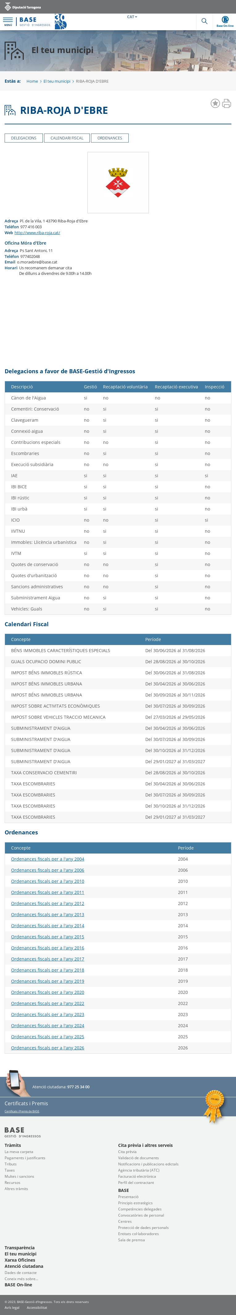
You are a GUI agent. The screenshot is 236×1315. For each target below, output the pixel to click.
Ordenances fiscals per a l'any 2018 (47, 970)
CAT (132, 16)
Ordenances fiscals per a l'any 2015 (47, 937)
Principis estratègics (135, 1202)
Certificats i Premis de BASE (22, 1111)
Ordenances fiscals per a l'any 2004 (47, 859)
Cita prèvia (127, 1151)
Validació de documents (138, 1157)
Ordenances (109, 138)
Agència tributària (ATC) (138, 1170)
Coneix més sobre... (21, 1278)
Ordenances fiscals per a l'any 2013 (47, 914)
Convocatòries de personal (141, 1215)
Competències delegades (140, 1209)
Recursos (12, 1182)
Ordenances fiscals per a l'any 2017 (47, 959)
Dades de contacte (21, 1272)
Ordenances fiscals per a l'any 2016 (47, 948)
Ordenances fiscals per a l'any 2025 (47, 1037)
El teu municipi (56, 81)
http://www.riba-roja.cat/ (37, 232)
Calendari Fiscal (67, 138)
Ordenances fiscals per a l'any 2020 (47, 992)
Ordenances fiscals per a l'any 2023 (47, 1014)
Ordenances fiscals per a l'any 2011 (47, 892)
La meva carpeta (19, 1151)
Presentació (128, 1196)
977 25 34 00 (78, 1087)
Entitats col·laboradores (138, 1233)
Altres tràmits (16, 1188)
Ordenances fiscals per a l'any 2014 (47, 925)
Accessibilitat (37, 1307)
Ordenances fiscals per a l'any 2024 (47, 1025)
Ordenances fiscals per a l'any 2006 (47, 870)
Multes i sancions (19, 1176)
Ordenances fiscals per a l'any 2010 (47, 881)
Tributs (11, 1164)
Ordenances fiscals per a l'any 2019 (47, 981)
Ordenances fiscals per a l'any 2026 (47, 1048)
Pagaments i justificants (25, 1157)
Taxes (10, 1170)
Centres (125, 1221)
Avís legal (12, 1307)
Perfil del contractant (136, 1182)
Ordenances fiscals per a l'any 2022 (47, 1003)
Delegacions (23, 138)
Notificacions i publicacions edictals (148, 1164)
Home (32, 81)
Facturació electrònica (137, 1176)
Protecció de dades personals (143, 1227)
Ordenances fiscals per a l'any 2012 (47, 903)
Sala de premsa (131, 1240)
